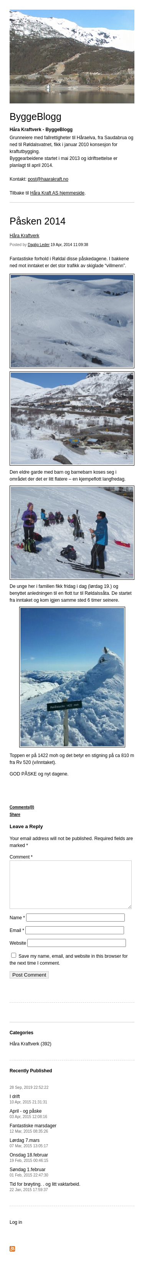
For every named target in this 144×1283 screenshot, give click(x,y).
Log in (16, 1231)
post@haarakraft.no (48, 179)
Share (15, 814)
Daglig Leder (39, 245)
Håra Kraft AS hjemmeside (57, 193)
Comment (21, 857)
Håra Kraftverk (24, 235)
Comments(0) (22, 807)
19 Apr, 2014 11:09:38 (69, 245)
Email (17, 939)
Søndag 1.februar (29, 1181)
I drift (28, 1108)
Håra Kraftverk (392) (30, 1053)
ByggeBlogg (35, 116)
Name (17, 927)
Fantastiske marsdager (33, 1137)
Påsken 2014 (38, 221)
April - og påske (28, 1123)
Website (18, 952)
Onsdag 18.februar (29, 1167)
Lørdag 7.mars (29, 1152)
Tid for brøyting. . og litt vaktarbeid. (45, 1196)
